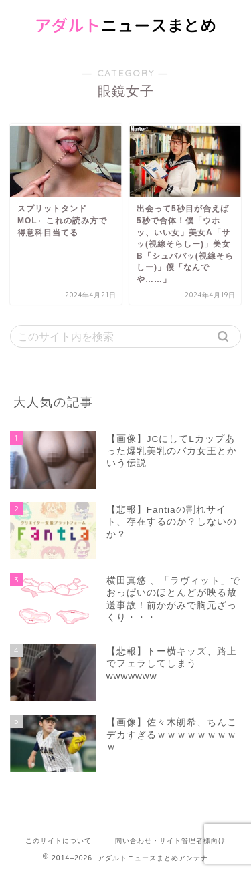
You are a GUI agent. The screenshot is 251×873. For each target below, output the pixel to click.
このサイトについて (58, 840)
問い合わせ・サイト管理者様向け (170, 840)
